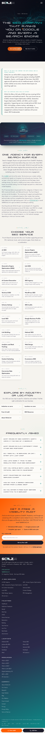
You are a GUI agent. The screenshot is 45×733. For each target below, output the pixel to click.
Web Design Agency (7, 593)
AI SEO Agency (6, 582)
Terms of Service (6, 712)
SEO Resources (34, 412)
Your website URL (6, 534)
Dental (3, 609)
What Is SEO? (5, 660)
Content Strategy (27, 590)
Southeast (4, 650)
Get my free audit (15, 49)
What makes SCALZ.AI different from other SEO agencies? (21, 447)
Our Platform (5, 698)
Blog (3, 696)
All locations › (26, 652)
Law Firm (4, 628)
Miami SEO (26, 644)
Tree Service (5, 625)
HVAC (3, 615)
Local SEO (4, 590)
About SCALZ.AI (11, 418)
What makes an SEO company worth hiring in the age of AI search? (20, 440)
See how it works (30, 49)
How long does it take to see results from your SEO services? (19, 462)
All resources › (5, 677)
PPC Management (27, 593)
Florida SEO (5, 647)
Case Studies (5, 693)
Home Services (6, 617)
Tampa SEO (26, 642)
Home (19, 13)
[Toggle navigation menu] (41, 3)
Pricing (3, 706)
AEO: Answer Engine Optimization (32, 582)
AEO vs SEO (5, 674)
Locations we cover (34, 406)
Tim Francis (5, 687)
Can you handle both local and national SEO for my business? (19, 469)
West (3, 652)
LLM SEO (25, 585)
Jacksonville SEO (6, 644)
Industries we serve (11, 406)
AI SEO (6, 176)
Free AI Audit (11, 412)
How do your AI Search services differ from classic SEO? (18, 483)
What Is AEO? (5, 663)
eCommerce (5, 634)
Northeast (25, 650)
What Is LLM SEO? (6, 669)
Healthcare (4, 604)
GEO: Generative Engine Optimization (12, 585)
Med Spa (4, 612)
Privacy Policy (5, 709)
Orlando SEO (5, 642)
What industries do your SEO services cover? (17, 476)
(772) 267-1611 (34, 200)
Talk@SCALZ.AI (6, 572)
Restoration (4, 620)
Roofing (4, 623)
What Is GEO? (5, 666)
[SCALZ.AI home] (8, 3)
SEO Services (24, 13)
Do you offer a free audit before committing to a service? (20, 491)
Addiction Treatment (7, 606)
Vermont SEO (26, 647)
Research (4, 690)
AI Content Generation (7, 588)
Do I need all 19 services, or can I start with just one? (19, 454)
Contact (4, 704)
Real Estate (4, 631)
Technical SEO (26, 588)
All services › (5, 596)
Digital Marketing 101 (7, 671)
